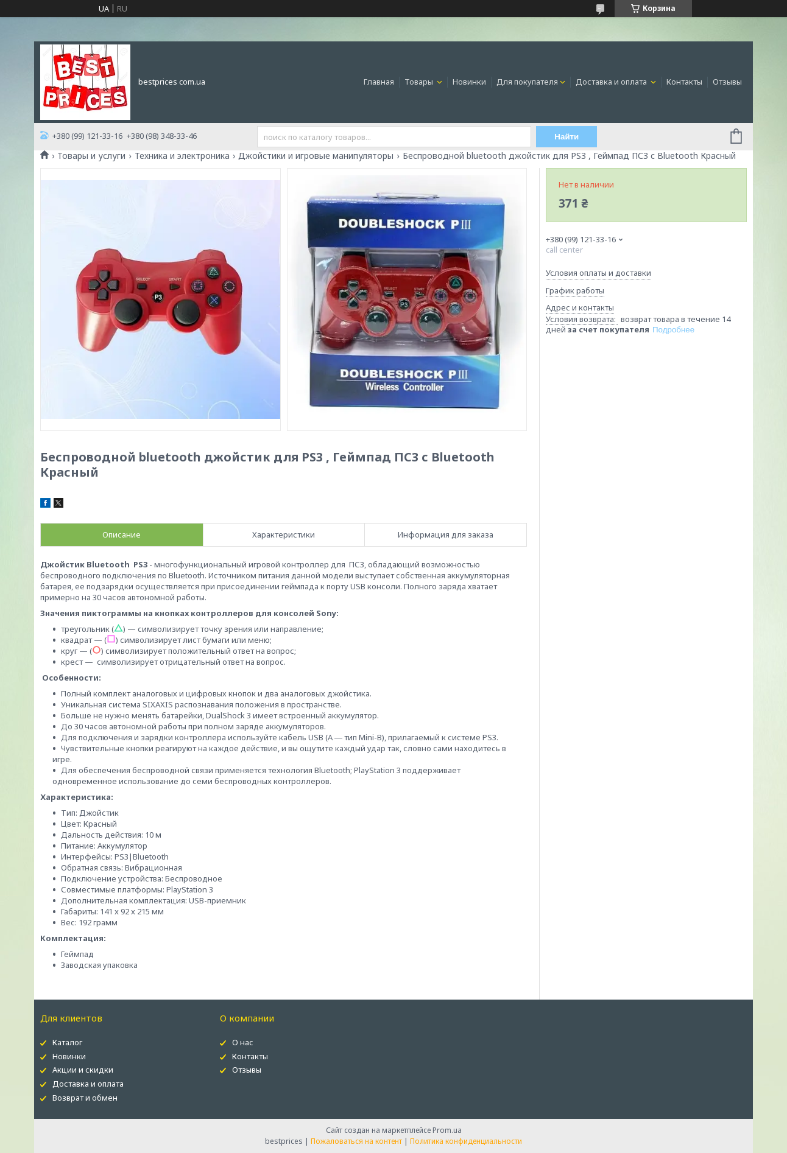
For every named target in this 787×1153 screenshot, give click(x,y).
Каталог (67, 1042)
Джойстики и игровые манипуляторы (316, 155)
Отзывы (727, 81)
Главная (379, 81)
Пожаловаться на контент (356, 1141)
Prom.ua (447, 1130)
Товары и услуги (91, 155)
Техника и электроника (182, 155)
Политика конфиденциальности (466, 1141)
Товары (419, 81)
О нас (242, 1042)
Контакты (684, 81)
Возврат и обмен (85, 1097)
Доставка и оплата (612, 81)
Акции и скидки (82, 1069)
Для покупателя (527, 81)
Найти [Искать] (566, 136)
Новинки (469, 81)
